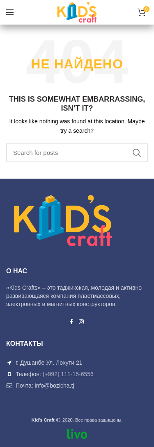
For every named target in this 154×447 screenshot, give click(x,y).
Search (136, 152)
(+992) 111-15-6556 (68, 374)
